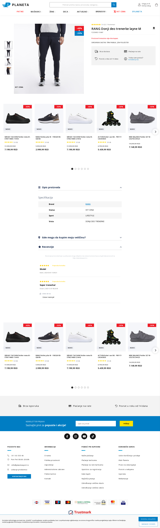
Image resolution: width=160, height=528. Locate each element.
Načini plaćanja (87, 455)
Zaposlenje (49, 465)
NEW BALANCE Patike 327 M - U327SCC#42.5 (140, 138)
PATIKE (20, 11)
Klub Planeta (124, 460)
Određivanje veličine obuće (93, 483)
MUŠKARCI (36, 11)
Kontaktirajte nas (19, 476)
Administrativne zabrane (54, 469)
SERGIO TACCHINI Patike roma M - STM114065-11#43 (18, 138)
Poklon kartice (50, 474)
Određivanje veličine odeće (93, 488)
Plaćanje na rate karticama (92, 465)
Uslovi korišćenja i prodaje (129, 455)
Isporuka (122, 474)
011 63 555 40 (18, 455)
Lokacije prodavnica (19, 469)
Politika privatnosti (52, 460)
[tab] (80, 187)
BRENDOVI (101, 11)
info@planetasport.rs (20, 465)
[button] (144, 5)
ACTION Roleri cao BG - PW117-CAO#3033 (110, 138)
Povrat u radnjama (126, 469)
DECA (65, 11)
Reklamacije (123, 478)
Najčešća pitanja (88, 478)
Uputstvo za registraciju (91, 469)
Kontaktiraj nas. (133, 60)
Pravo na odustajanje (127, 465)
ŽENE (52, 11)
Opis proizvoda (50, 187)
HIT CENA (120, 11)
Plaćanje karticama (89, 460)
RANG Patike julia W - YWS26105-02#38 (48, 138)
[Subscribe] (126, 423)
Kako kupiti (86, 474)
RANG (88, 204)
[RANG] (154, 29)
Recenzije (47, 246)
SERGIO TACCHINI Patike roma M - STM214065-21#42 (80, 138)
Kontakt (47, 478)
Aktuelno (82, 11)
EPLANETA (137, 11)
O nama (47, 455)
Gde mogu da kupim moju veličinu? (63, 237)
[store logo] (15, 5)
